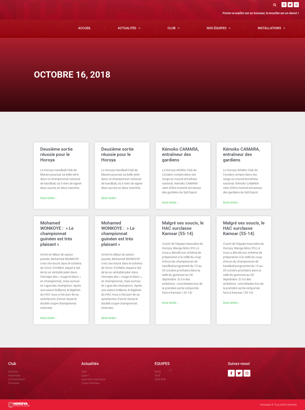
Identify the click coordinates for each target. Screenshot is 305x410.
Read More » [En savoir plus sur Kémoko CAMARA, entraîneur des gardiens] (170, 202)
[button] (274, 4)
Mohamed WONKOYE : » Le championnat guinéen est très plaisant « (56, 233)
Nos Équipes (219, 28)
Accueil (84, 28)
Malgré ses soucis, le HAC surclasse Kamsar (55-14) (183, 228)
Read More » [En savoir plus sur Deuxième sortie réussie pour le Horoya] (48, 198)
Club (174, 28)
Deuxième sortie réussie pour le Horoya (56, 154)
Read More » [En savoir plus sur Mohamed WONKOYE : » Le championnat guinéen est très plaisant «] (48, 318)
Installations (272, 28)
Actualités (129, 28)
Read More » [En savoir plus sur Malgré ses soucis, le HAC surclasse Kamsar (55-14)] (170, 302)
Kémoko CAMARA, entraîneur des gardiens (180, 154)
